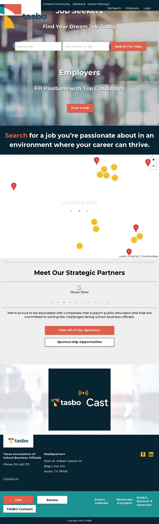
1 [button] (51, 302)
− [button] (153, 166)
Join (18, 500)
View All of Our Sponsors (79, 330)
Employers (132, 8)
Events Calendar (101, 501)
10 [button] (107, 302)
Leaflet (122, 256)
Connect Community (56, 4)
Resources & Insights (125, 501)
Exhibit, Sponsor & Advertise (144, 501)
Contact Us (10, 478)
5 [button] (76, 302)
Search (16, 135)
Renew (52, 500)
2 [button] (58, 302)
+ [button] (153, 160)
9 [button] (101, 302)
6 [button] (83, 302)
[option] (79, 289)
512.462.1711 (21, 464)
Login (147, 8)
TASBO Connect (19, 509)
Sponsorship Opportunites (79, 342)
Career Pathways (98, 4)
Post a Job (80, 108)
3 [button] (64, 302)
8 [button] (95, 302)
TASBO (88, 520)
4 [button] (70, 302)
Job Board (78, 4)
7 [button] (89, 302)
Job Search (114, 8)
